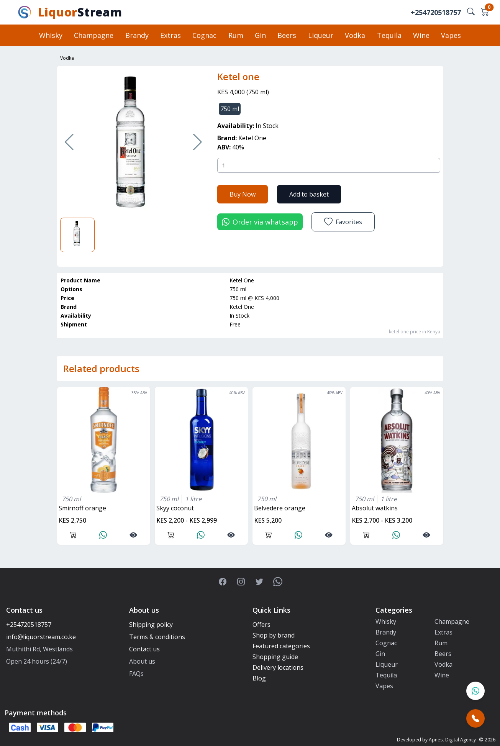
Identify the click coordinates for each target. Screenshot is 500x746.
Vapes (450, 35)
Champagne (94, 35)
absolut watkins (375, 508)
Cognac (205, 35)
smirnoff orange (82, 508)
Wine (420, 35)
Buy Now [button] (243, 194)
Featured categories (281, 646)
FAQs (136, 673)
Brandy (137, 35)
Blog (259, 678)
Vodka (354, 35)
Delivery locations (277, 667)
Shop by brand (273, 635)
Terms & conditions (157, 637)
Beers (286, 35)
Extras (171, 35)
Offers (261, 624)
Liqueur (320, 35)
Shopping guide (275, 657)
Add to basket (309, 194)
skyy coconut (175, 508)
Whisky (51, 35)
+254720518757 (436, 12)
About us (142, 661)
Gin (260, 35)
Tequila (388, 35)
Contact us (144, 649)
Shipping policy (151, 624)
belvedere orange (279, 508)
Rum (235, 35)
